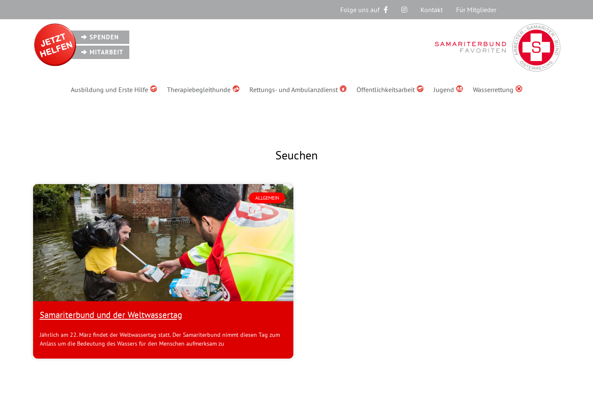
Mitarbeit (106, 52)
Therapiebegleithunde (203, 89)
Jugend (448, 89)
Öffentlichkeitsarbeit (390, 89)
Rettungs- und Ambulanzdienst (298, 89)
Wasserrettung (497, 89)
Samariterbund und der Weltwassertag (111, 315)
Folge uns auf (364, 9)
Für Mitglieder (476, 9)
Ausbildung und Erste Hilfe (114, 89)
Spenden (104, 37)
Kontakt (432, 9)
